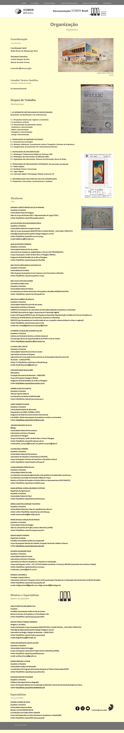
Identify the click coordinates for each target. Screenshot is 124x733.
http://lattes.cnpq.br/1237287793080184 (30, 294)
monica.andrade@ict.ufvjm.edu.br (27, 514)
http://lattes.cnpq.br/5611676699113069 (30, 420)
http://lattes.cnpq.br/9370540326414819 (30, 672)
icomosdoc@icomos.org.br (21, 68)
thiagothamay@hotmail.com (25, 638)
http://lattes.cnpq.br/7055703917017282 (30, 323)
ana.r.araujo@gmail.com (24, 326)
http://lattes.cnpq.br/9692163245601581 (30, 546)
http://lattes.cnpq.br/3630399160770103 (30, 383)
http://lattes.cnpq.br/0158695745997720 (30, 341)
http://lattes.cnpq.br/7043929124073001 (30, 530)
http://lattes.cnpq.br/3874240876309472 (30, 499)
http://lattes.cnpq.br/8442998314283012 (30, 218)
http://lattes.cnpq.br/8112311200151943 (29, 236)
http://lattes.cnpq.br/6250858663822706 (30, 687)
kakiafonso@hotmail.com (24, 239)
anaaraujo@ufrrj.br (41, 326)
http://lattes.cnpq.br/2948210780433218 (30, 462)
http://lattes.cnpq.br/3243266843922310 (30, 653)
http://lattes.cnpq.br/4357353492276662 (30, 617)
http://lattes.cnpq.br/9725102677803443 (35, 512)
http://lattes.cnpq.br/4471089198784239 (32, 362)
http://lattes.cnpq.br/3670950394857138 (30, 583)
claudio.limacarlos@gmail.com (26, 365)
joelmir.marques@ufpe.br (48, 444)
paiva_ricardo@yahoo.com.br (26, 570)
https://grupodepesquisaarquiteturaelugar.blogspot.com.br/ (32, 234)
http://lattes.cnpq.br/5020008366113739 (30, 483)
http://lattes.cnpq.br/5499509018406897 (30, 260)
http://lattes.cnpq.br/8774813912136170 (30, 441)
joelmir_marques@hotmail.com (26, 444)
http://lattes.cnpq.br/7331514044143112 (30, 399)
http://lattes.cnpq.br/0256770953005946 (30, 635)
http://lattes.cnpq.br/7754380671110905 (30, 276)
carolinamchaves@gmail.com (25, 656)
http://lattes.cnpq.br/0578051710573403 (30, 567)
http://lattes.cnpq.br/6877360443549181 (30, 718)
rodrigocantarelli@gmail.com (25, 585)
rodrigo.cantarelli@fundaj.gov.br (49, 585)
